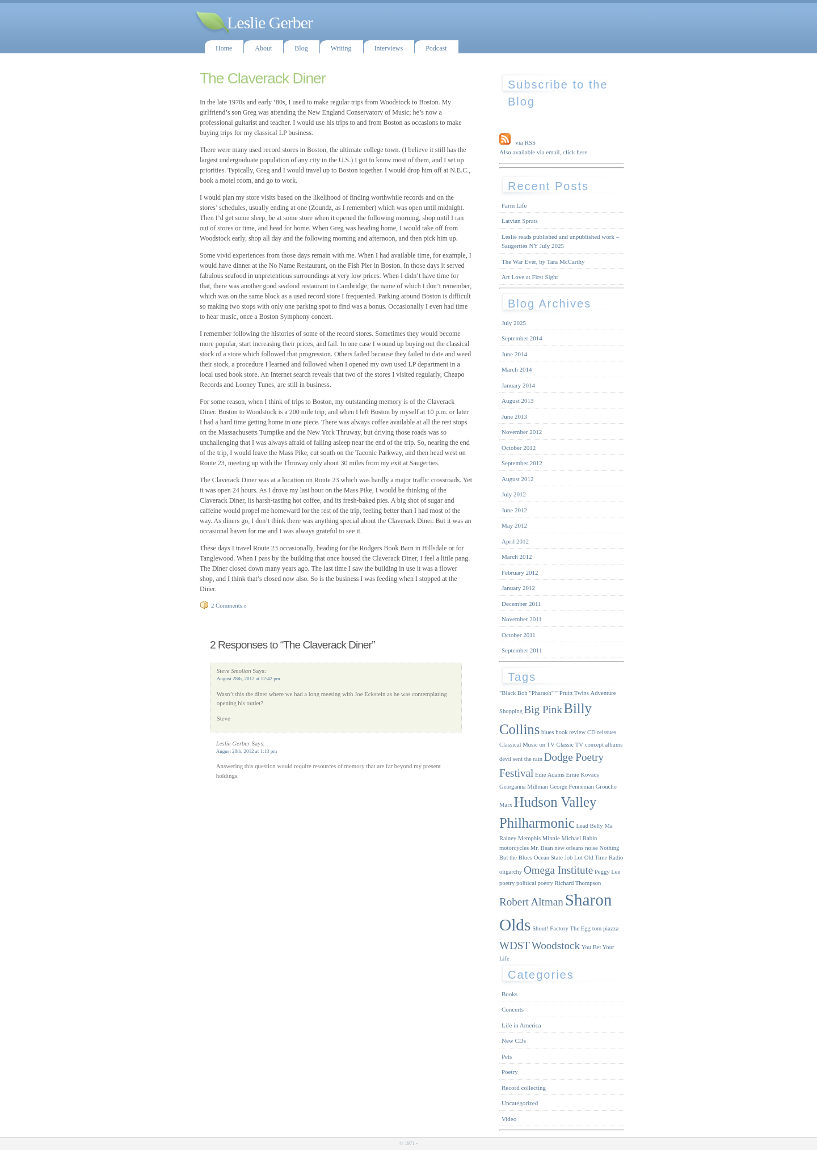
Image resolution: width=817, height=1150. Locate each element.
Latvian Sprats (520, 220)
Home (224, 48)
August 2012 (518, 478)
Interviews (388, 48)
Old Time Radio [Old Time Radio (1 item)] (604, 857)
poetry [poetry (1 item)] (507, 883)
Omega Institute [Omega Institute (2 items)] (558, 870)
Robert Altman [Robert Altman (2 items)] (531, 902)
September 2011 (522, 650)
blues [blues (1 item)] (547, 732)
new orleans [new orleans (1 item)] (568, 848)
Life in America (521, 1025)
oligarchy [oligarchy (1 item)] (510, 872)
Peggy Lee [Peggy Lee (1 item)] (607, 872)
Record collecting (524, 1087)
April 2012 (515, 541)
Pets (507, 1056)
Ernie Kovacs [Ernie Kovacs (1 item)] (582, 775)
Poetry (510, 1071)
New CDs (514, 1040)
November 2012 (522, 431)
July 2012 (514, 494)
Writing (341, 48)
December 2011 (521, 603)
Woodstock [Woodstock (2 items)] (556, 945)
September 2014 (522, 338)
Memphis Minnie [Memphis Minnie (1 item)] (539, 838)
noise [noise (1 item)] (591, 848)
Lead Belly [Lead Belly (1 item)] (589, 826)
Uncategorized (520, 1103)
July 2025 (514, 322)
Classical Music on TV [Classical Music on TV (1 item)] (527, 745)
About (263, 48)
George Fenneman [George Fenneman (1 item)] (572, 786)
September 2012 (522, 463)
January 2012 (518, 587)
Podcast (436, 48)
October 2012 (519, 447)
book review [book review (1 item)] (570, 732)
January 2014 (518, 385)
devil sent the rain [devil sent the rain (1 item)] (520, 759)
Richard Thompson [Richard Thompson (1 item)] (578, 883)
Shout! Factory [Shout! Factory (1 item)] (550, 928)
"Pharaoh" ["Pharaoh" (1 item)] (541, 693)
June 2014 (514, 354)
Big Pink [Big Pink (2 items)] (543, 709)
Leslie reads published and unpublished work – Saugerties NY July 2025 (560, 241)
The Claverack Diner (263, 78)
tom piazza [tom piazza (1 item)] (605, 928)
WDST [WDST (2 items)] (514, 945)
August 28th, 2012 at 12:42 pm (248, 678)
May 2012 (514, 525)
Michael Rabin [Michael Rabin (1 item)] (579, 838)
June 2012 (514, 510)
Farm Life (514, 205)
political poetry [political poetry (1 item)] (534, 883)
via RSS (525, 142)
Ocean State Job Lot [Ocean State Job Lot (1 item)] (558, 857)
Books (509, 994)
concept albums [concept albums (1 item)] (604, 745)
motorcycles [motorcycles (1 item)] (514, 848)
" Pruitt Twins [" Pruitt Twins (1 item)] (572, 693)
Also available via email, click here (543, 152)
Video (509, 1118)
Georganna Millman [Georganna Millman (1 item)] (523, 786)
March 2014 (517, 369)
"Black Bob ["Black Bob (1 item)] (513, 693)
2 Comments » (229, 605)
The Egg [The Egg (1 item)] (580, 928)
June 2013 (514, 416)
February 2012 (520, 572)
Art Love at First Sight (530, 276)
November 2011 (522, 619)
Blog (301, 48)
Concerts (513, 1009)
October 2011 (519, 634)
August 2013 (518, 400)
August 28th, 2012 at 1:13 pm (246, 751)
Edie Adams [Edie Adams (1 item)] (550, 775)
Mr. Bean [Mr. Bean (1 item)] (541, 848)
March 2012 (517, 556)
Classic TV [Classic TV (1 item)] (570, 745)
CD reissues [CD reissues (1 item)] (601, 732)
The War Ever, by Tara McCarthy (543, 261)
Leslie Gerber (270, 22)
